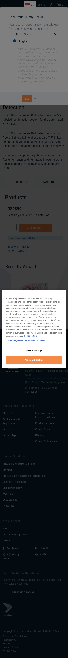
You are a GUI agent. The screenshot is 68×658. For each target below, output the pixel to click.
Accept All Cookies (34, 359)
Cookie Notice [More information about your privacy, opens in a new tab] (30, 335)
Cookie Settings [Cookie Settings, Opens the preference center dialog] (34, 350)
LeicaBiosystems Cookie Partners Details (26, 340)
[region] (34, 329)
